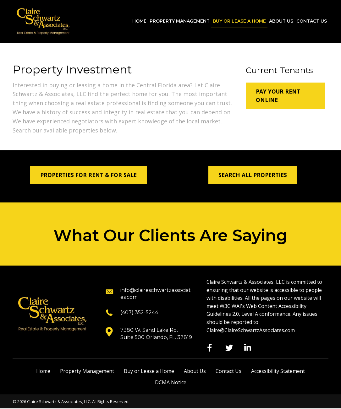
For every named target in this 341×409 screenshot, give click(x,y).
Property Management (87, 371)
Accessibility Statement (278, 371)
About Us (195, 371)
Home (43, 371)
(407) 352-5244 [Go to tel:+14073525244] (139, 313)
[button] (285, 96)
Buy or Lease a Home (149, 371)
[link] (139, 21)
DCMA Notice (170, 382)
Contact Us (228, 371)
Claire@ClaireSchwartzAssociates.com (250, 330)
